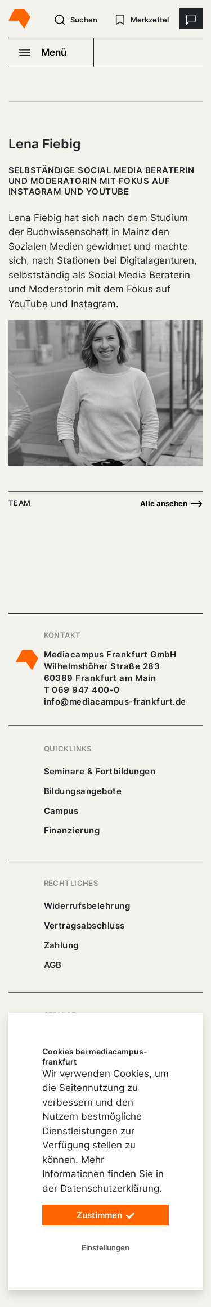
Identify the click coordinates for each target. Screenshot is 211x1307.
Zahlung (61, 945)
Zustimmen (106, 1215)
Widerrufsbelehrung (87, 905)
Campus (61, 810)
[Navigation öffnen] (51, 52)
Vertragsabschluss (84, 925)
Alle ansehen (171, 504)
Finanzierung (72, 830)
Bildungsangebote (83, 791)
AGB (53, 964)
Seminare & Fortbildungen (100, 771)
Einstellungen (105, 1247)
